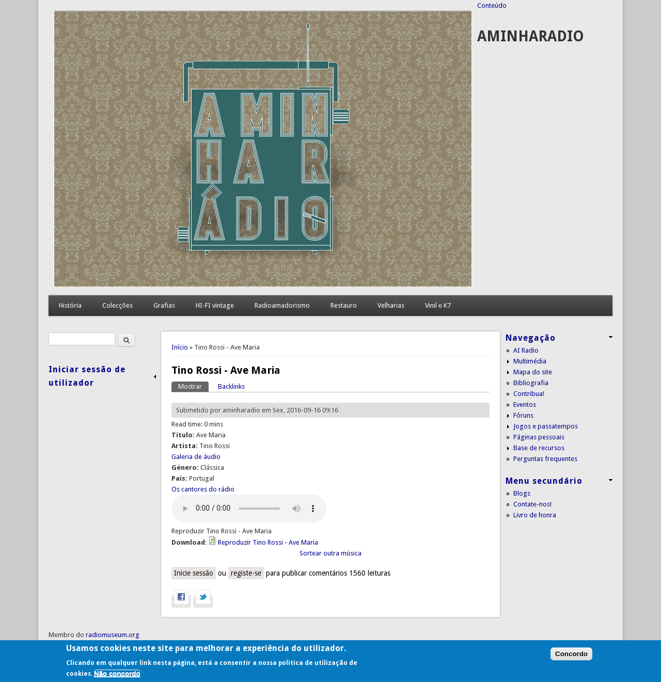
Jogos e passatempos (545, 426)
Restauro (343, 305)
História (70, 305)
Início (179, 347)
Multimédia (529, 361)
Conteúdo (492, 5)
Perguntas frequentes (545, 459)
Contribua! (528, 394)
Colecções (117, 305)
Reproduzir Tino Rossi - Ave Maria (268, 542)
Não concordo (117, 673)
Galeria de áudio (196, 457)
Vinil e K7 (438, 305)
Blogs (521, 493)
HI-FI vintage (215, 305)
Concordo (571, 654)
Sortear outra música (330, 553)
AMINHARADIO (530, 36)
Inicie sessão (193, 573)
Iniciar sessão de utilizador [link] (87, 376)
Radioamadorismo (282, 305)
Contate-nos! (532, 504)
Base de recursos (538, 448)
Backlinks (231, 386)
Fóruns (523, 415)
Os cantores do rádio (202, 489)
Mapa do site (532, 372)
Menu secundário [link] (544, 481)
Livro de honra (534, 515)
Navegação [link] (531, 338)
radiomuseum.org (112, 635)
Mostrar (193, 386)
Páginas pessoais (538, 437)
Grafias (164, 305)
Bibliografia (530, 383)
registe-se (246, 573)
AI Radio (526, 350)
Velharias (390, 305)
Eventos (524, 404)
